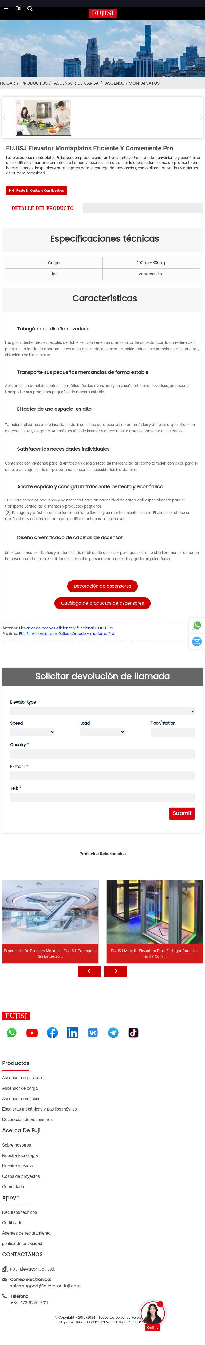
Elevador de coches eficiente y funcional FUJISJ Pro (66, 628)
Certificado (12, 1222)
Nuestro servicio (17, 1166)
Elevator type (23, 702)
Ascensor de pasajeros (24, 1078)
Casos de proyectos (21, 1176)
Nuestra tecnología (20, 1155)
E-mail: (17, 767)
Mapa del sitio (70, 1322)
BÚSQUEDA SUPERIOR (130, 1322)
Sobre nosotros (16, 1145)
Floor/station (163, 723)
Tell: (14, 788)
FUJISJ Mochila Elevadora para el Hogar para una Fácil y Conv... (155, 973)
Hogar (7, 83)
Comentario (13, 1186)
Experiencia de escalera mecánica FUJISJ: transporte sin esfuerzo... (50, 973)
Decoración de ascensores (27, 1119)
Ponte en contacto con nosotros (40, 191)
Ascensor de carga (76, 83)
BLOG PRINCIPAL (98, 1322)
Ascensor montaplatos (132, 83)
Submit (182, 813)
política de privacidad (22, 1243)
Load (85, 723)
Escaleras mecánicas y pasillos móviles (39, 1109)
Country (18, 745)
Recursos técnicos (19, 1212)
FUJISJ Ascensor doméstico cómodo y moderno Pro (66, 634)
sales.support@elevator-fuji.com (45, 1282)
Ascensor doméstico (21, 1098)
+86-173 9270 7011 (29, 1299)
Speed (16, 723)
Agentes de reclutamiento (26, 1233)
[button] (199, 117)
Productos (35, 83)
